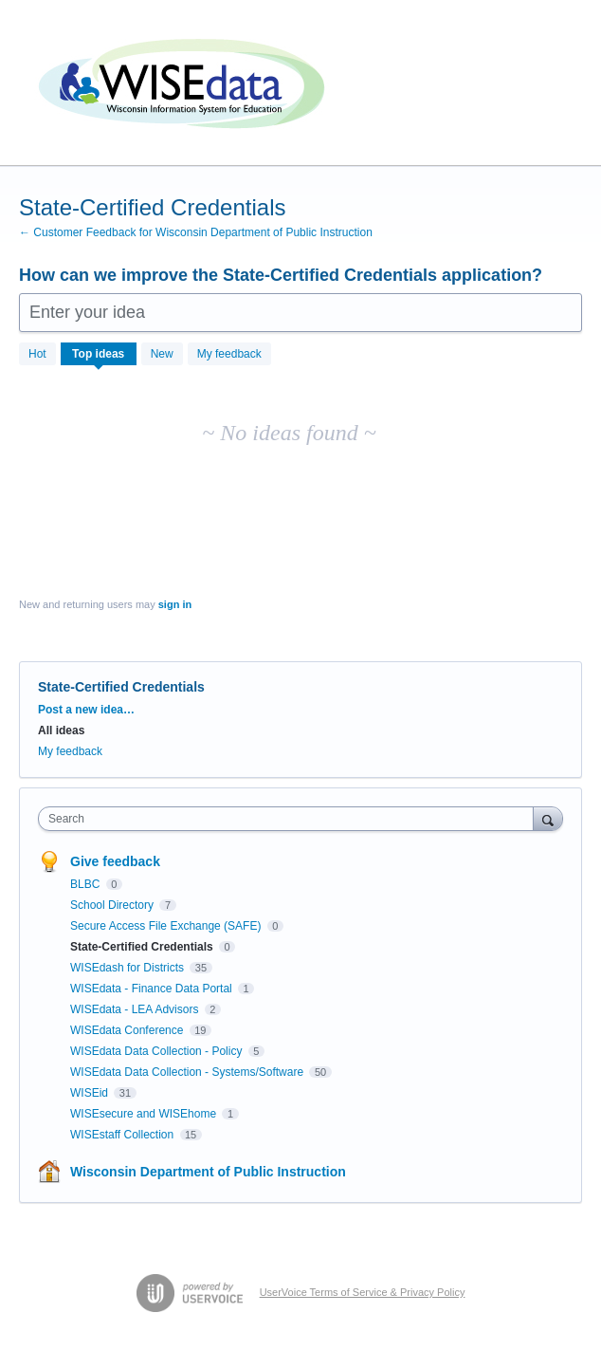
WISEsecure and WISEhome (144, 1113)
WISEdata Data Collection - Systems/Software (188, 1072)
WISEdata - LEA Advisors (136, 1009)
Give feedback (115, 861)
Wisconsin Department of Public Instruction (208, 1171)
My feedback (229, 354)
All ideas (61, 730)
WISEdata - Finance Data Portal (152, 988)
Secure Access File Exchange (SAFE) (167, 926)
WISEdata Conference (128, 1030)
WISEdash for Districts (128, 967)
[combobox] (290, 818)
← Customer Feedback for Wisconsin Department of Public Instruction (196, 232)
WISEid (90, 1093)
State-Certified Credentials (143, 946)
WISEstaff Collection (123, 1134)
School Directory (113, 905)
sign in (174, 604)
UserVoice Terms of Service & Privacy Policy (362, 1292)
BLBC (86, 884)
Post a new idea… (86, 709)
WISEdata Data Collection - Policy (158, 1051)
